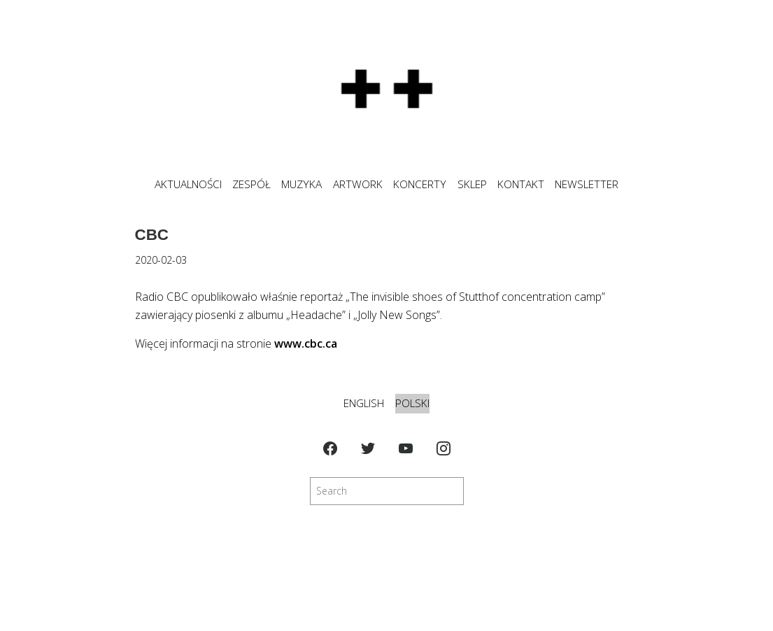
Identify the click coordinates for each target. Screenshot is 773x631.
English (363, 403)
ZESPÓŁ (251, 184)
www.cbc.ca (305, 343)
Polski (412, 403)
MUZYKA (301, 184)
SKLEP (472, 184)
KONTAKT (520, 184)
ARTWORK (358, 184)
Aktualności (188, 184)
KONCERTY (419, 184)
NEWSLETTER (586, 184)
